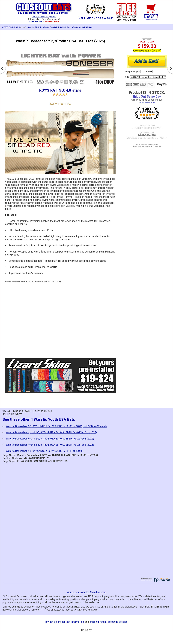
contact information (73, 621)
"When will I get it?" (147, 102)
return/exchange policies (114, 621)
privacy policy (52, 621)
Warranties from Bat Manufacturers (86, 592)
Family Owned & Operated (44, 16)
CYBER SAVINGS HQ (11, 27)
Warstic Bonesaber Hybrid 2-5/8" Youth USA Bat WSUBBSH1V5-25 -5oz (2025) (50, 438)
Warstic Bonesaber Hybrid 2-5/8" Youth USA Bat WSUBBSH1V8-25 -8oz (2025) (50, 444)
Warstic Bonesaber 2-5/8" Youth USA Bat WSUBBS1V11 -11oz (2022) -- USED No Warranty (56, 426)
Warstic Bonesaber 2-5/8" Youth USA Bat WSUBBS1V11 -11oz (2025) (44, 450)
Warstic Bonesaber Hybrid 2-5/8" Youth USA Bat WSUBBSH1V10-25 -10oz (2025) (51, 432)
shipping (94, 621)
